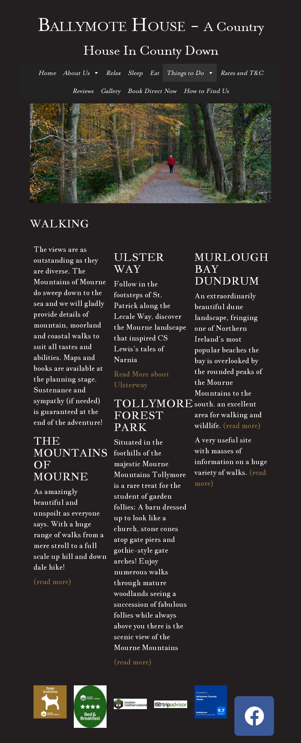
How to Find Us (206, 90)
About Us (81, 72)
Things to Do (189, 72)
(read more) (52, 581)
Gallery (110, 90)
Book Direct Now (151, 90)
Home (47, 72)
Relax (113, 72)
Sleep (135, 72)
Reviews (82, 90)
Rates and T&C (241, 72)
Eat (154, 72)
